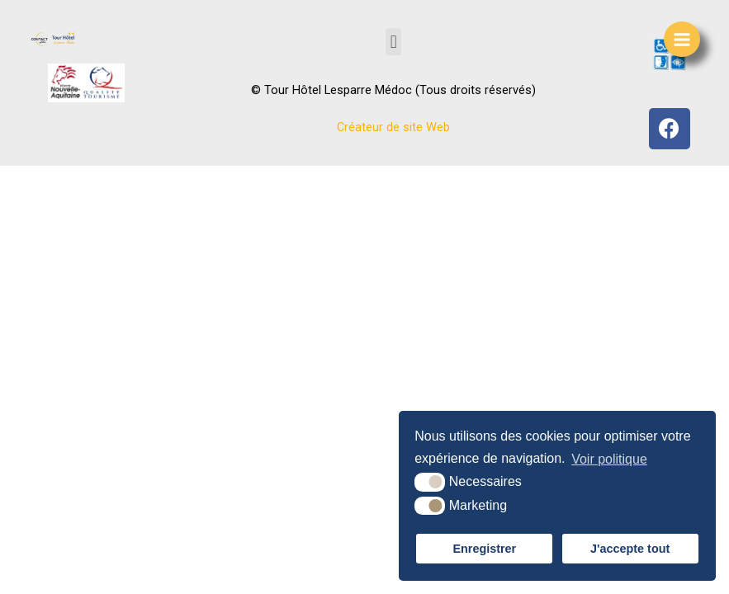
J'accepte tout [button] (630, 548)
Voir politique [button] (609, 459)
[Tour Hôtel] (53, 38)
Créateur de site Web (393, 127)
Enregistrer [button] (484, 548)
